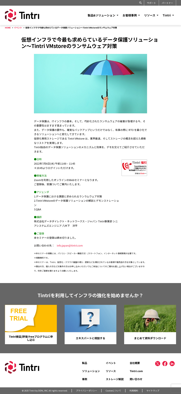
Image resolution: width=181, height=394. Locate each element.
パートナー (167, 3)
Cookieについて (113, 390)
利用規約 (134, 390)
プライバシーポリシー (86, 390)
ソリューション (91, 371)
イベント (111, 363)
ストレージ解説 (115, 379)
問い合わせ (136, 379)
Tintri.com (136, 371)
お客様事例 (130, 15)
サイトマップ (152, 390)
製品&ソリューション (101, 15)
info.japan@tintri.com (70, 245)
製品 (84, 363)
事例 (84, 379)
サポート (151, 3)
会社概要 (135, 363)
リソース (149, 15)
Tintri (167, 15)
